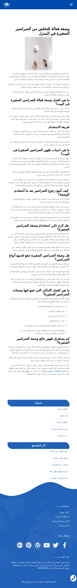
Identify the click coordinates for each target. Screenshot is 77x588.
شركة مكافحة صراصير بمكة (54, 408)
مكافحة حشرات (61, 516)
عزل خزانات (63, 525)
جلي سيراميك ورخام (60, 521)
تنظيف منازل (62, 472)
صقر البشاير (29, 582)
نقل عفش (64, 479)
